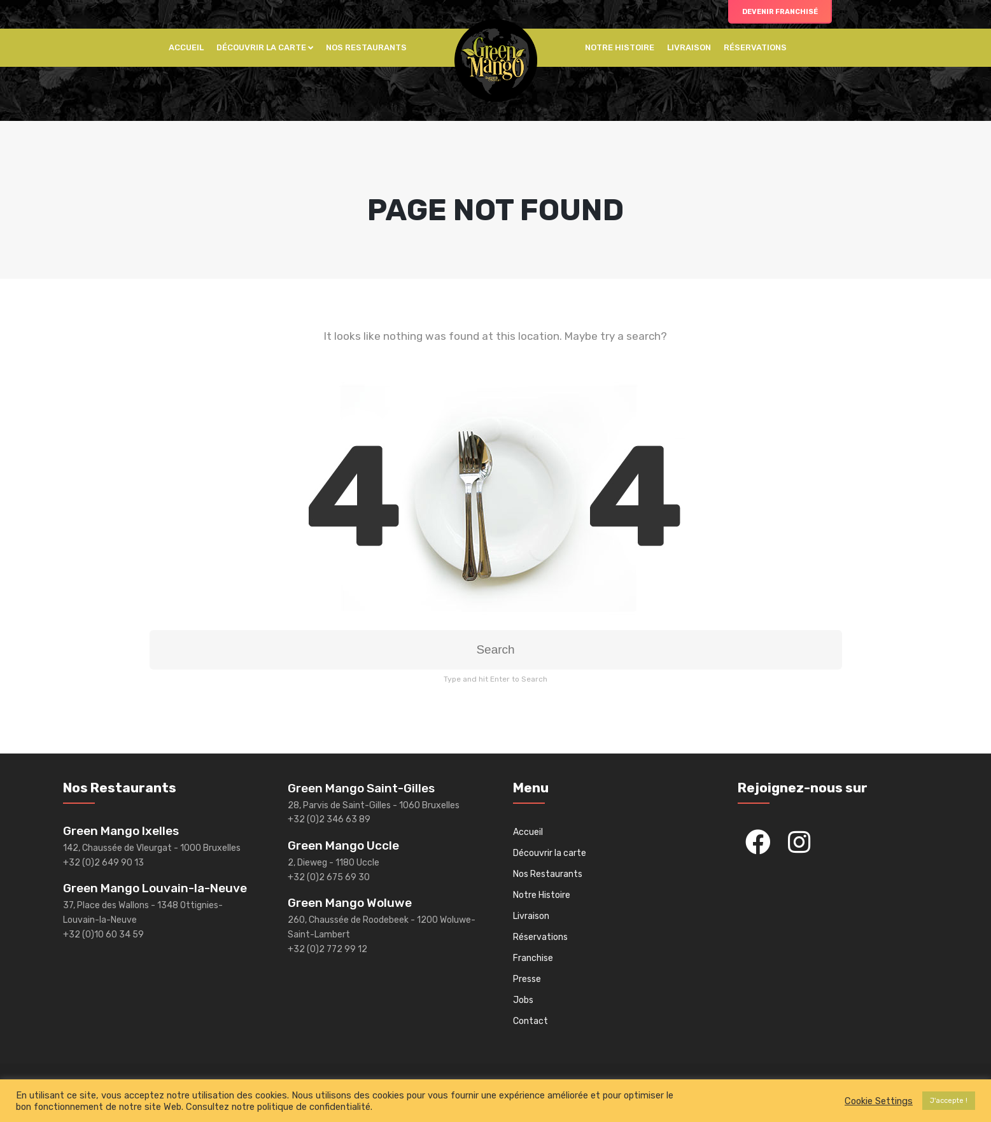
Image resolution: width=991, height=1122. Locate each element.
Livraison (689, 47)
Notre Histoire (541, 895)
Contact (530, 1021)
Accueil (186, 47)
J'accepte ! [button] (948, 1101)
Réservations (755, 47)
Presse (527, 979)
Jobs (523, 1000)
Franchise (533, 958)
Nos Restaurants (366, 47)
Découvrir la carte (261, 47)
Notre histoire (619, 47)
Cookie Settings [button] (879, 1101)
